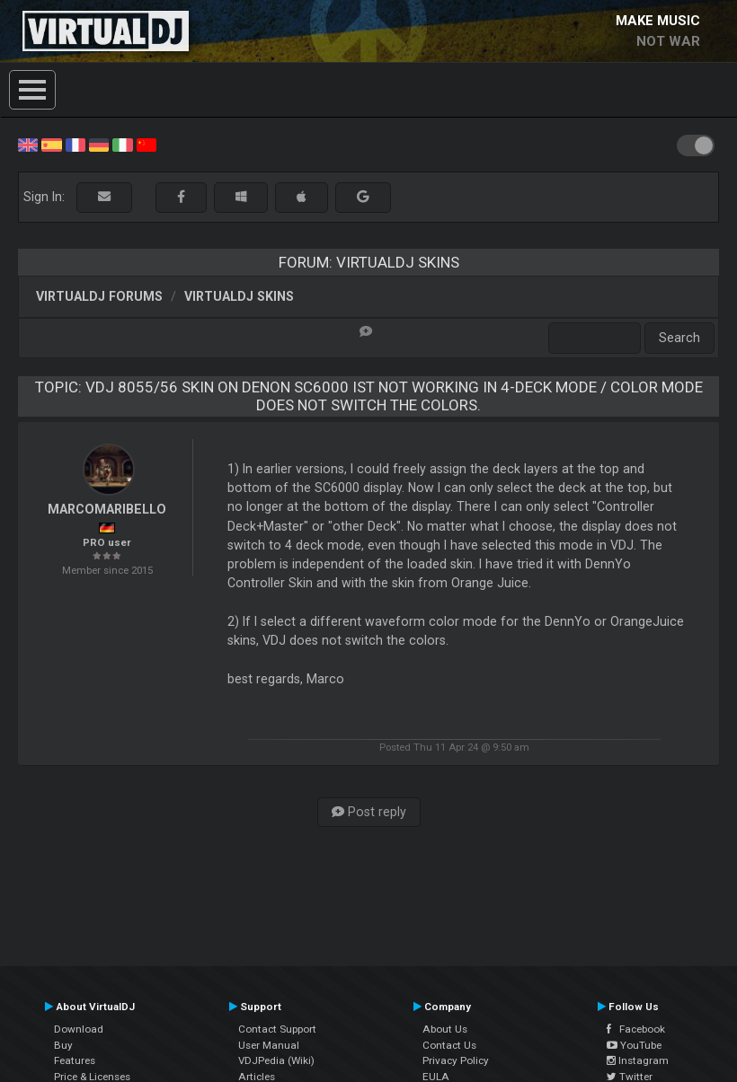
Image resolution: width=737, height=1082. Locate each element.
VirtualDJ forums (99, 296)
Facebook (636, 1029)
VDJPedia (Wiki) (276, 1060)
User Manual (268, 1045)
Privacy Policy (455, 1060)
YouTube (634, 1045)
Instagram (638, 1060)
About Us (444, 1029)
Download (78, 1029)
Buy (63, 1045)
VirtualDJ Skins (239, 296)
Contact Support (277, 1029)
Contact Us (449, 1045)
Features (74, 1060)
